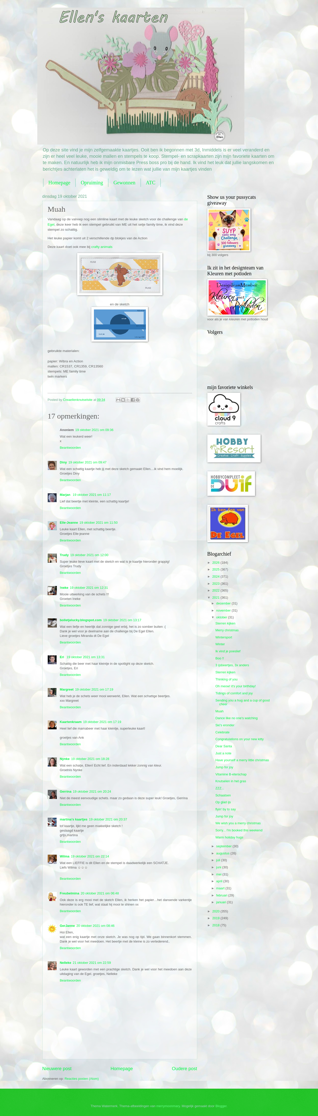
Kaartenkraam (71, 722)
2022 (216, 590)
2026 (216, 562)
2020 (216, 911)
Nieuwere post (57, 1068)
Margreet (67, 689)
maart (221, 888)
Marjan (65, 495)
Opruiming (92, 182)
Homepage (59, 182)
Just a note (223, 753)
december (224, 603)
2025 (216, 569)
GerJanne (67, 926)
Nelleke (65, 963)
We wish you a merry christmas (238, 823)
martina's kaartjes (74, 819)
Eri (62, 657)
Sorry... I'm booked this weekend (238, 830)
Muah (219, 711)
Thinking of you (226, 679)
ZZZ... (219, 788)
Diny (63, 462)
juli (218, 860)
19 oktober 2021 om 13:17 (122, 620)
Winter (220, 644)
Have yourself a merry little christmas (242, 760)
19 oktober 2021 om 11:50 (98, 522)
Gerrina (66, 791)
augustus (223, 853)
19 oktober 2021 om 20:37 (108, 819)
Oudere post (184, 1068)
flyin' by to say (225, 809)
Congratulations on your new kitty (239, 739)
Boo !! (219, 658)
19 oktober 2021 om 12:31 (89, 588)
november (224, 610)
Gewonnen (124, 182)
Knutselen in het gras (230, 781)
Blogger (221, 1106)
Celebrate (222, 732)
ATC (151, 182)
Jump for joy (224, 767)
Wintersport (223, 637)
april (219, 881)
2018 (216, 925)
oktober (222, 617)
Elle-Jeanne (69, 522)
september (224, 846)
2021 (216, 597)
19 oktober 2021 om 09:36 (94, 430)
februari (222, 895)
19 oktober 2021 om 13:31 (85, 657)
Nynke (65, 759)
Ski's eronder (225, 725)
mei (219, 874)
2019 (216, 918)
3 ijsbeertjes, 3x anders (232, 665)
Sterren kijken (225, 623)
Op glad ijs (223, 802)
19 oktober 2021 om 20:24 (92, 791)
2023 (216, 583)
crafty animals (101, 247)
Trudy (64, 555)
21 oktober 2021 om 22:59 (92, 963)
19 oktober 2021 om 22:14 (90, 856)
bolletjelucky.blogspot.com (81, 620)
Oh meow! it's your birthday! (235, 686)
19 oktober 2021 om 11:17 (92, 495)
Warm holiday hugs (229, 837)
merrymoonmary (168, 1106)
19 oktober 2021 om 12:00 (89, 555)
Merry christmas (227, 630)
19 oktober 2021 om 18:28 (90, 759)
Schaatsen (223, 795)
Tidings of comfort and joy (234, 693)
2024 (216, 576)
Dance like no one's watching (236, 718)
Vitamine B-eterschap (231, 774)
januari (221, 902)
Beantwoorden (70, 447)
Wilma (65, 856)
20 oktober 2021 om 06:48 (100, 893)
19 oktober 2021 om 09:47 (87, 462)
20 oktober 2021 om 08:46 (95, 926)
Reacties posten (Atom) (82, 1079)
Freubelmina (69, 893)
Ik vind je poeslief (228, 651)
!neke (64, 588)
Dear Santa (223, 746)
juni (219, 867)
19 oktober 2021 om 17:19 (94, 689)
